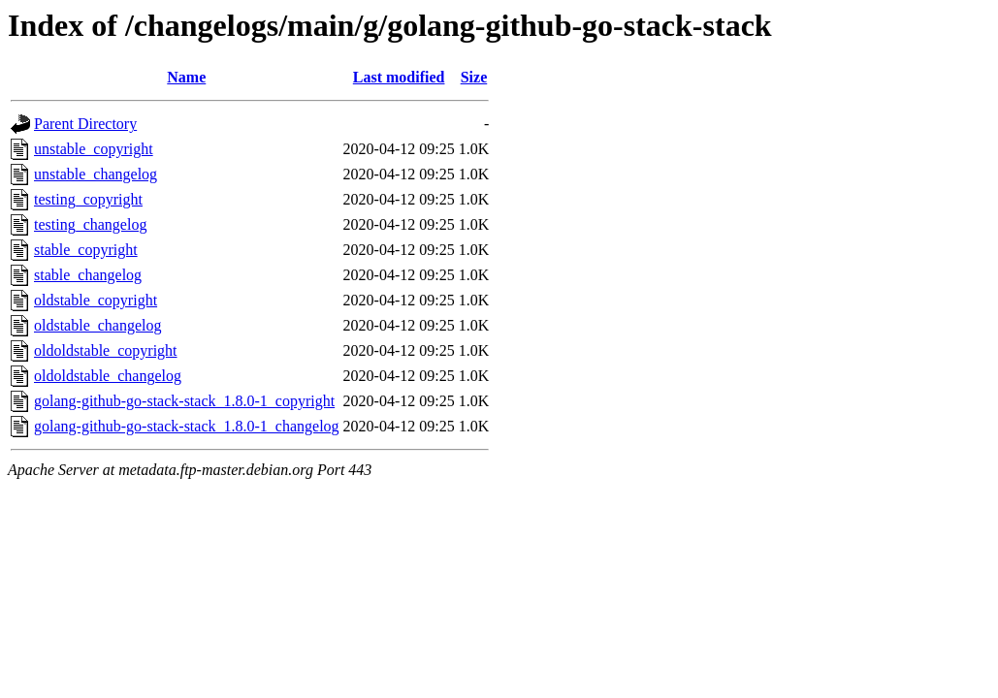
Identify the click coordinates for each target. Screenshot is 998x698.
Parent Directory (85, 123)
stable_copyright (86, 249)
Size (474, 77)
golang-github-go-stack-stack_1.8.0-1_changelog (186, 426)
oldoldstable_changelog (107, 375)
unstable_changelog (95, 174)
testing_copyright (88, 199)
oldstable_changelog (98, 325)
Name (186, 77)
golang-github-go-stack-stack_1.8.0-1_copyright (184, 401)
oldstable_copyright (95, 300)
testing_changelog (90, 224)
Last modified (399, 77)
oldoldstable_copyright (105, 350)
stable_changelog (88, 275)
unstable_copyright (93, 149)
